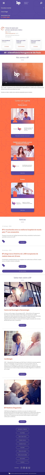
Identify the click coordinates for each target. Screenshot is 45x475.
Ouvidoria (22, 462)
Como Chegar (4, 11)
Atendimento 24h (5, 16)
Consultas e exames (22, 8)
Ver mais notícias (22, 271)
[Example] (24, 468)
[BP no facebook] (21, 468)
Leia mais (22, 242)
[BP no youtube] (26, 468)
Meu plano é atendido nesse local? (22, 135)
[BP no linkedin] (29, 468)
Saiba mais (22, 173)
